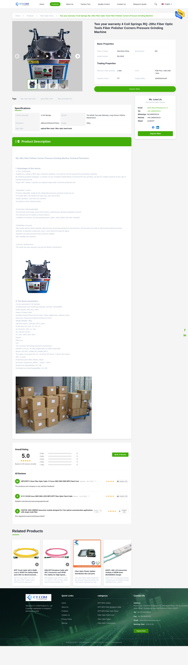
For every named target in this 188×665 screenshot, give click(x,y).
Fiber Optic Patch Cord (106, 615)
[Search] (155, 4)
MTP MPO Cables (104, 603)
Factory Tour (85, 4)
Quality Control (104, 4)
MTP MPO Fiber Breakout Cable (109, 607)
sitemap (64, 623)
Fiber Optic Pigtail (104, 619)
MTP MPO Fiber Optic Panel (108, 611)
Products (55, 4)
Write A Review (120, 455)
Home (42, 4)
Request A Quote (139, 4)
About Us (69, 4)
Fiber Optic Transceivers (106, 623)
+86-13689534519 (154, 111)
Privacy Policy (67, 619)
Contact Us (121, 4)
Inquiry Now (155, 134)
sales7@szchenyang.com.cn (157, 108)
